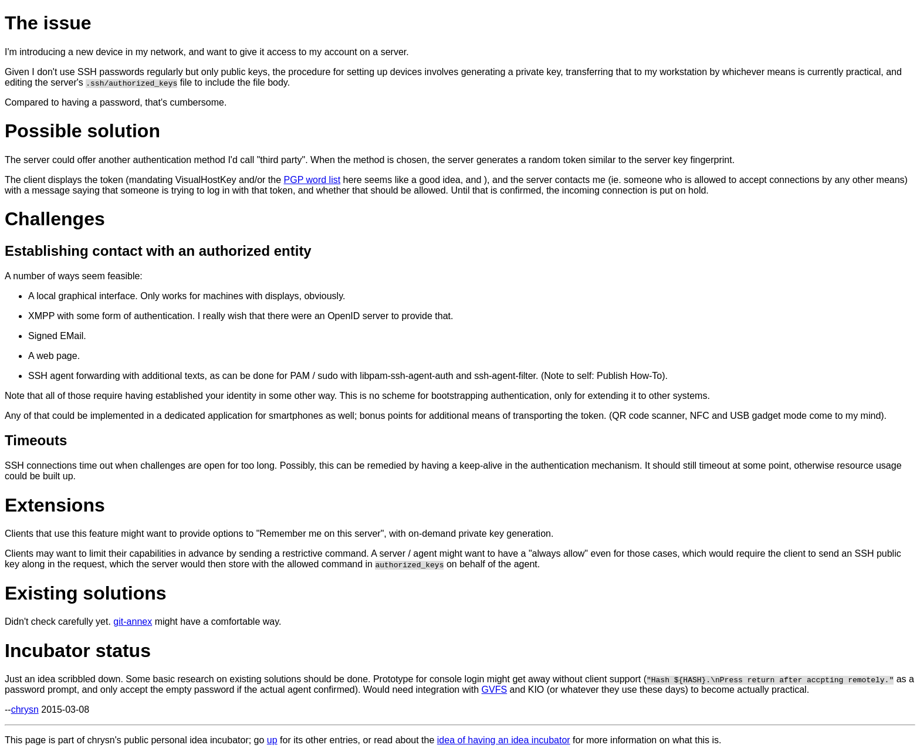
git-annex (132, 622)
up (272, 740)
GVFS (495, 690)
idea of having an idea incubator (503, 740)
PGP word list (312, 180)
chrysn (25, 710)
